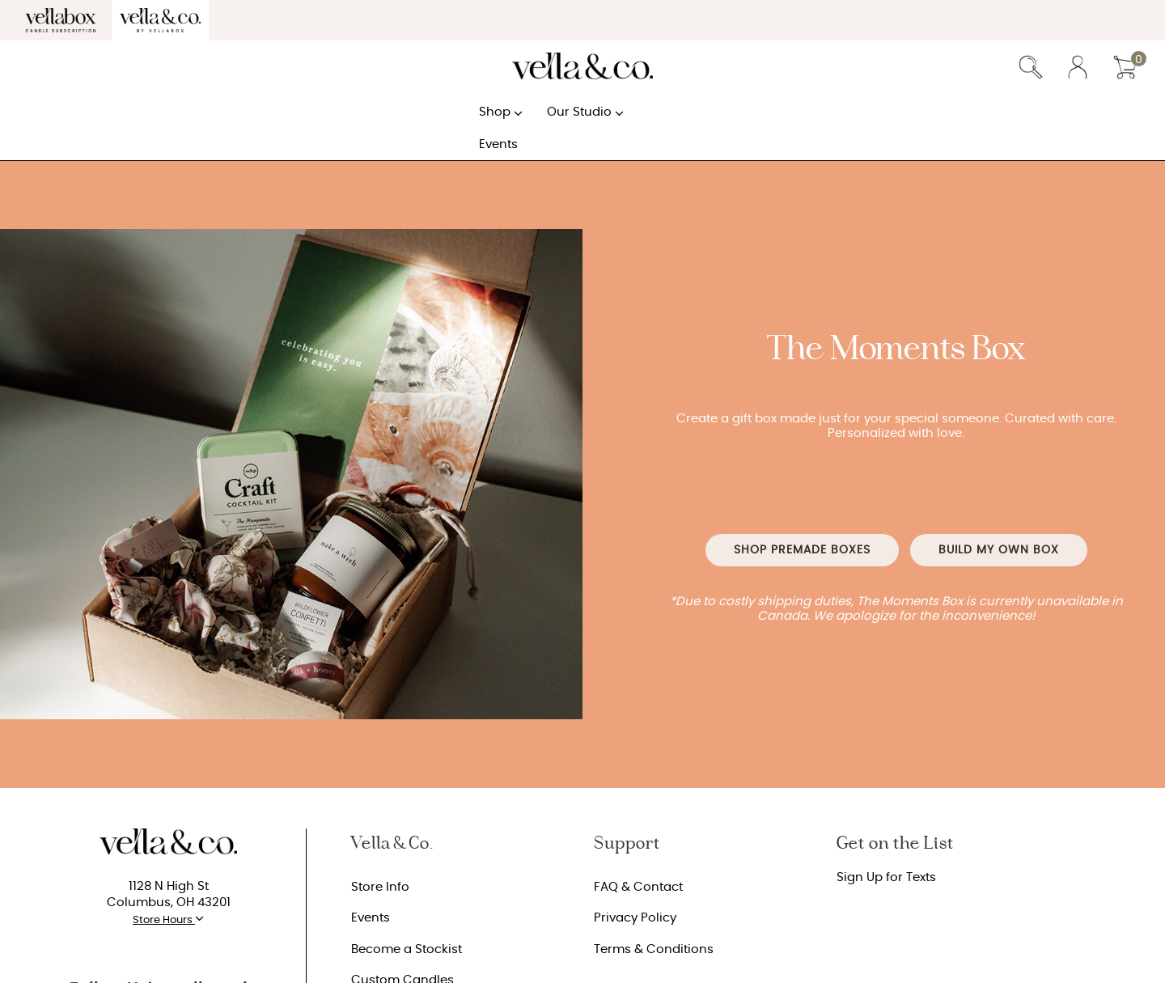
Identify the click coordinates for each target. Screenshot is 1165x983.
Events (370, 918)
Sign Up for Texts (886, 877)
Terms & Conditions (654, 949)
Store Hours (168, 918)
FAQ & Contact (638, 887)
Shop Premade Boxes (802, 550)
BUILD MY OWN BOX (998, 550)
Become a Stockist (406, 949)
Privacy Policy (635, 918)
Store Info (380, 887)
